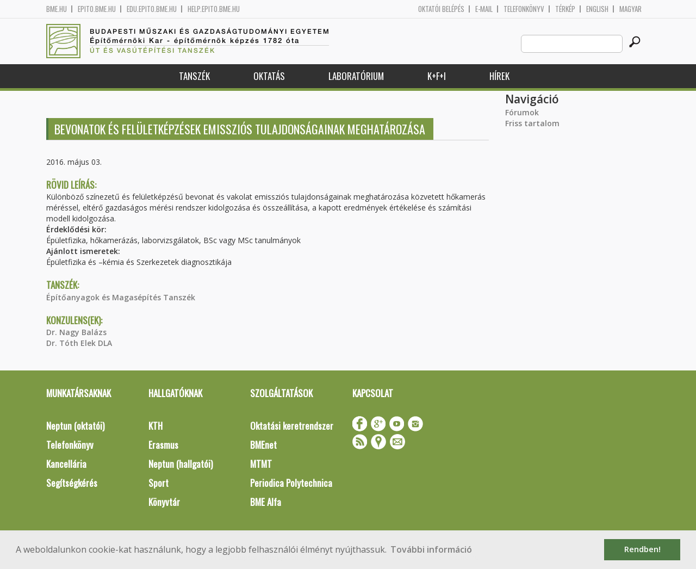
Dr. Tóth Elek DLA (79, 343)
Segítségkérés (71, 483)
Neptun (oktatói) (75, 425)
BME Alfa (265, 502)
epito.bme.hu (97, 9)
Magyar (630, 9)
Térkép (565, 9)
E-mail (484, 9)
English (597, 9)
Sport (158, 483)
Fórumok (522, 112)
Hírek (499, 76)
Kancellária (66, 464)
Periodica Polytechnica (291, 483)
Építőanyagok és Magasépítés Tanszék (120, 297)
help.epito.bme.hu (214, 9)
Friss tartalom (532, 123)
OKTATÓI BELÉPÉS (441, 9)
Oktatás (269, 76)
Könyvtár (164, 502)
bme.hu (56, 9)
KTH (155, 425)
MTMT (261, 464)
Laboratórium (356, 76)
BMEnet (263, 445)
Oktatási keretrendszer (291, 425)
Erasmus (163, 445)
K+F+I (436, 76)
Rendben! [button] (642, 549)
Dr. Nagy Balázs (76, 332)
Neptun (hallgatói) (180, 464)
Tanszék (194, 76)
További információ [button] (431, 549)
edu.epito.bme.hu (152, 9)
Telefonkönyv (524, 9)
